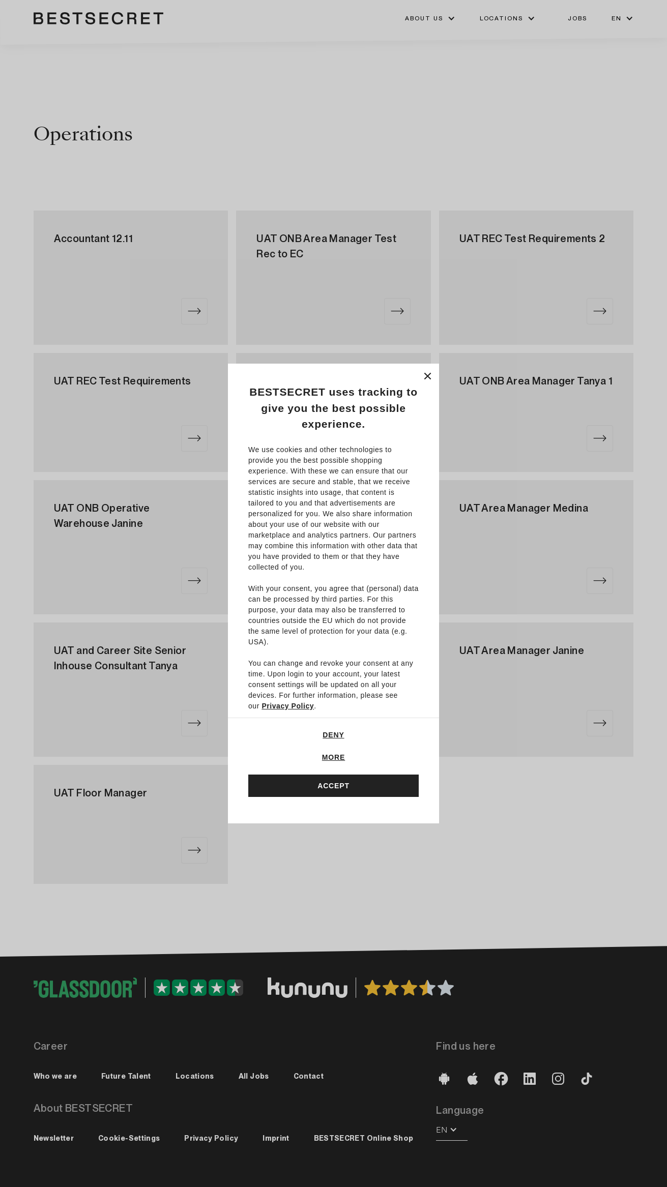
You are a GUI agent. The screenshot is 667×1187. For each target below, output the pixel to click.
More (333, 757)
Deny (333, 735)
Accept (333, 786)
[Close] (427, 375)
